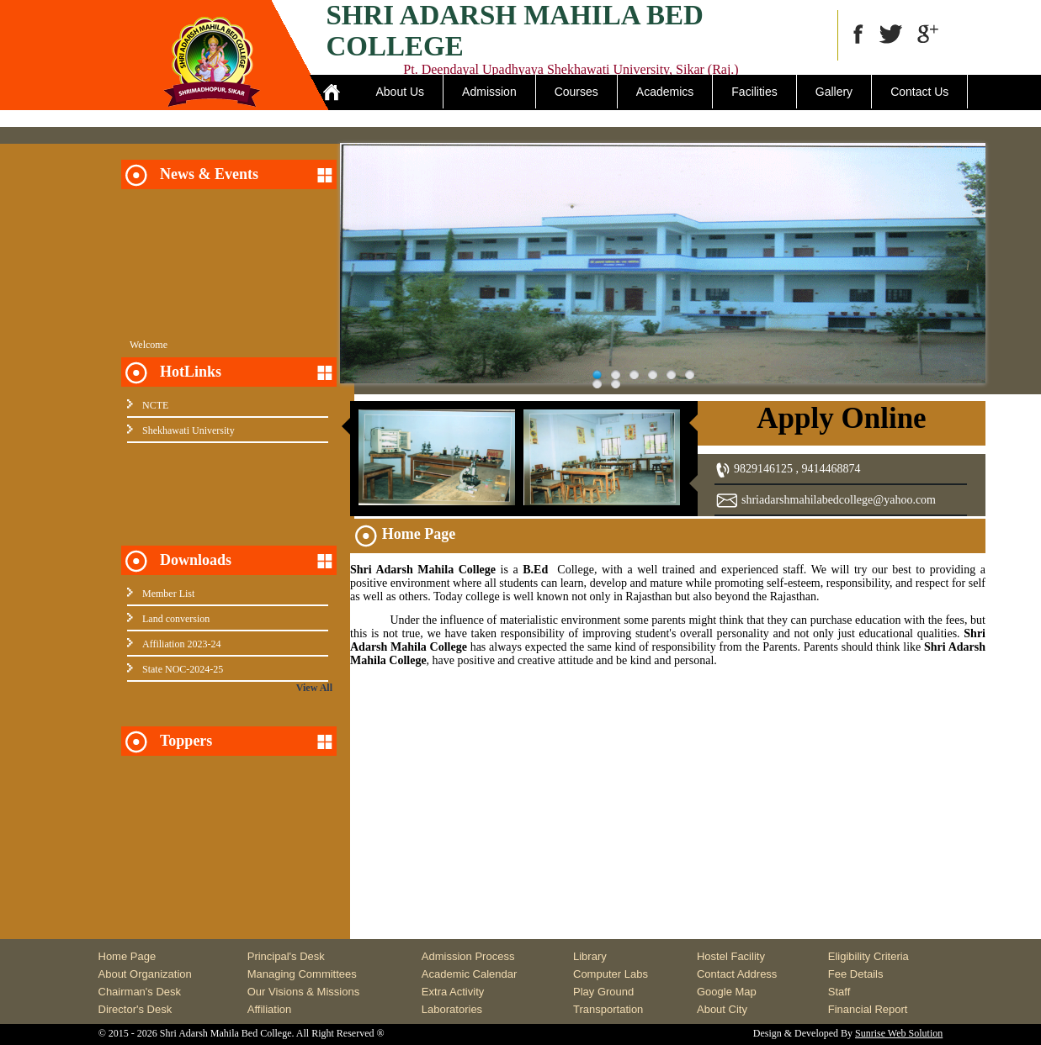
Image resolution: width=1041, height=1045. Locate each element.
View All (314, 688)
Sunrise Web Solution (899, 1033)
